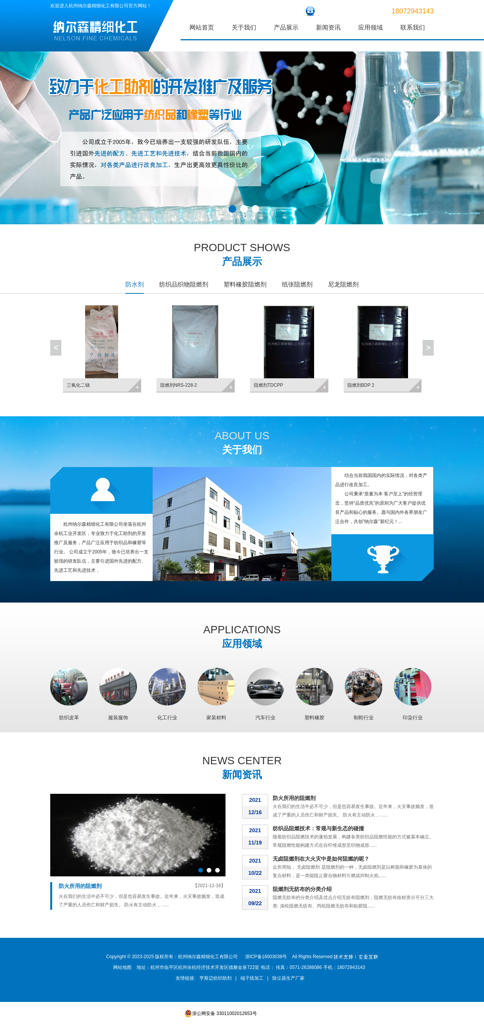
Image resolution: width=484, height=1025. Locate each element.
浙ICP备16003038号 (266, 956)
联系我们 (412, 27)
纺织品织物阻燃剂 (183, 284)
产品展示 (286, 27)
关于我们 (244, 27)
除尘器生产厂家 (288, 978)
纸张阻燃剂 (297, 284)
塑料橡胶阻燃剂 (245, 284)
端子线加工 (251, 978)
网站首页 (201, 27)
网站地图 (122, 967)
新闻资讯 (328, 27)
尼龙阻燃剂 (343, 284)
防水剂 (134, 284)
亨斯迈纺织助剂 (215, 978)
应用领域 (370, 27)
